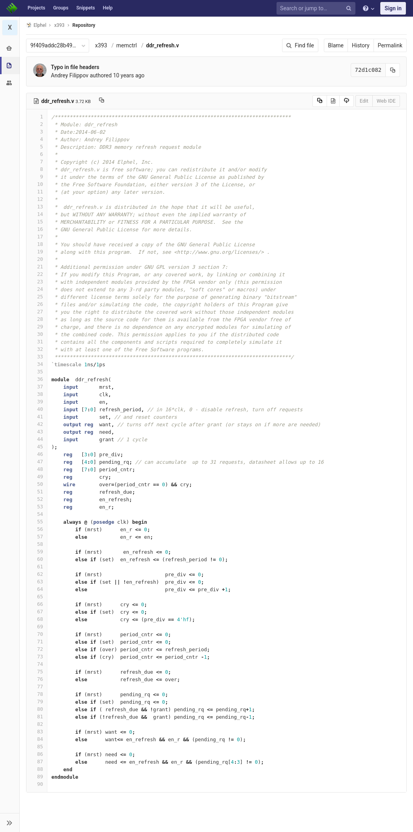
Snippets (85, 8)
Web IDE (386, 101)
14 (36, 214)
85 (36, 747)
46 (36, 454)
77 (36, 687)
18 (36, 244)
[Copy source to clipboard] (319, 101)
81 (36, 717)
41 (36, 417)
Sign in (393, 8)
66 (36, 604)
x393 (101, 45)
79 (36, 702)
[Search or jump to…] (317, 8)
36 (36, 379)
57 (36, 537)
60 (36, 559)
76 (36, 679)
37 (36, 387)
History (361, 45)
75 (36, 672)
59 (36, 552)
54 (36, 514)
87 (36, 762)
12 (36, 199)
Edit (364, 101)
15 (36, 222)
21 (36, 267)
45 (36, 447)
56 (36, 529)
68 (36, 619)
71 (36, 642)
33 (36, 357)
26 (36, 304)
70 (36, 634)
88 (36, 769)
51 (36, 492)
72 (36, 649)
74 (36, 664)
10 (36, 184)
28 (36, 319)
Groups (61, 8)
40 (36, 409)
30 (36, 334)
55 (36, 522)
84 (36, 739)
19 (36, 252)
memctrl (126, 45)
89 (36, 777)
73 (36, 657)
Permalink (390, 45)
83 (36, 732)
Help (108, 8)
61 (36, 567)
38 (36, 394)
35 (36, 372)
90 (36, 784)
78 (36, 694)
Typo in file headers (75, 67)
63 (36, 582)
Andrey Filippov (69, 75)
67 (36, 612)
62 (36, 574)
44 (36, 439)
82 (36, 724)
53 (36, 507)
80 (36, 709)
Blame (336, 45)
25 (36, 297)
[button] (9, 822)
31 (36, 342)
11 (36, 192)
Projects (36, 8)
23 (36, 282)
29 (36, 327)
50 (36, 484)
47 (36, 462)
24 (36, 289)
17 (36, 237)
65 (36, 597)
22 (36, 274)
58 (36, 544)
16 (36, 229)
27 (36, 312)
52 (36, 499)
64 (36, 589)
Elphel (36, 25)
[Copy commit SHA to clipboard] (393, 70)
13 (36, 207)
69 (36, 627)
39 (36, 402)
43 (36, 432)
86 (36, 754)
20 (36, 259)
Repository (84, 25)
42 (36, 424)
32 (36, 349)
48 (36, 469)
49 (36, 477)
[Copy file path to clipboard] (102, 101)
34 (36, 364)
